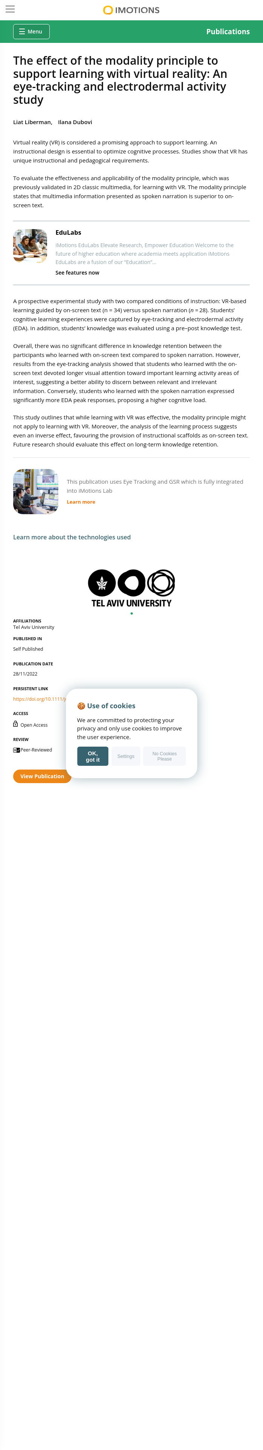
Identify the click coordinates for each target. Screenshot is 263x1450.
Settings (125, 756)
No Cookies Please (164, 756)
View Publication (42, 776)
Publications (228, 31)
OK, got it (93, 756)
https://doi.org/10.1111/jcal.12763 (49, 699)
